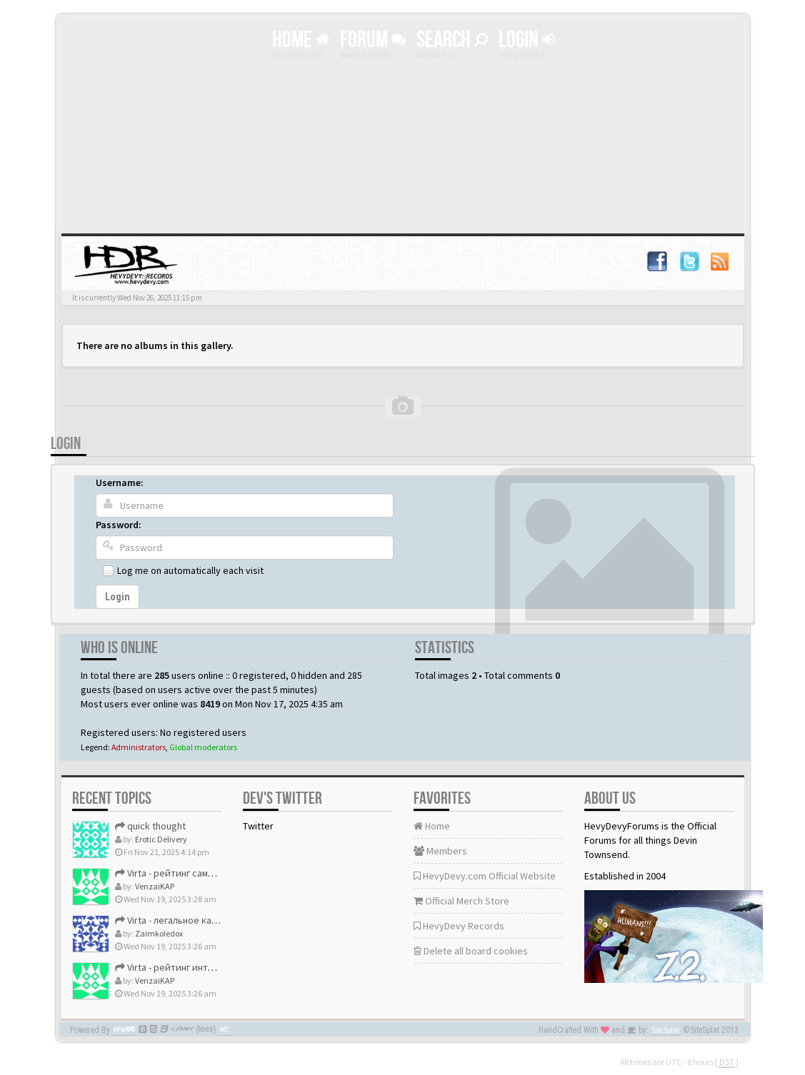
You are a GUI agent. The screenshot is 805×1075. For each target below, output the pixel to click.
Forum (373, 40)
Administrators (138, 747)
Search (452, 40)
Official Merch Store (461, 900)
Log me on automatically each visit (190, 570)
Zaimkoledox (159, 933)
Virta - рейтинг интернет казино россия (209, 967)
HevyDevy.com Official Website (485, 875)
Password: (118, 524)
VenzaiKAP (154, 886)
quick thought (150, 825)
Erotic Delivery (161, 839)
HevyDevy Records (459, 925)
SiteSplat (665, 1030)
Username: (120, 482)
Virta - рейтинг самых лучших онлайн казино (218, 873)
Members (440, 850)
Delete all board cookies (471, 950)
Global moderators (203, 747)
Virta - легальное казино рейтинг (193, 920)
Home (300, 40)
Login (526, 40)
